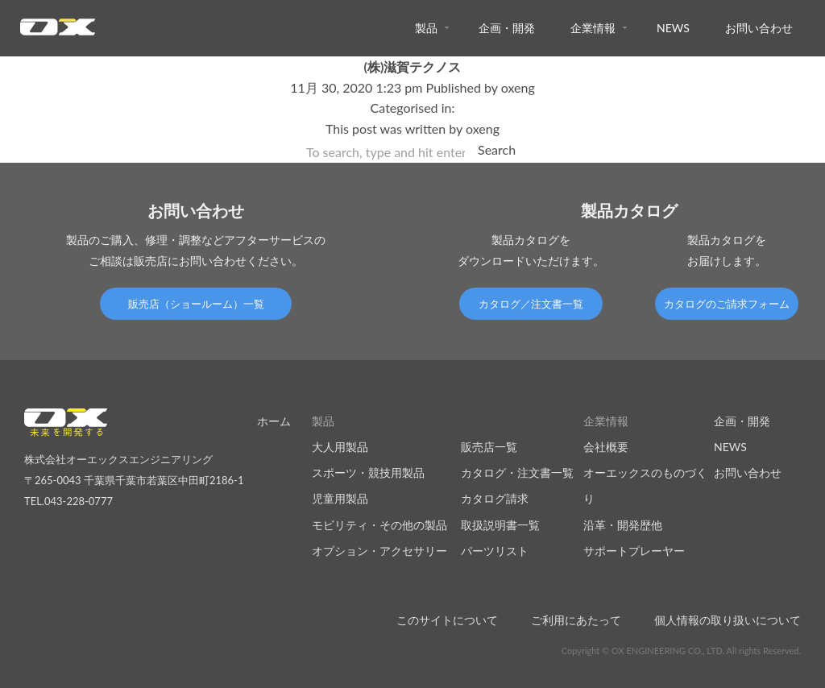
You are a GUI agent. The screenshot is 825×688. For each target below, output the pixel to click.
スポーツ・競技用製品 (368, 472)
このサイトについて (447, 620)
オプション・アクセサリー (379, 550)
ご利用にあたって (576, 620)
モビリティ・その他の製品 (379, 525)
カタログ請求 (495, 498)
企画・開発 (507, 28)
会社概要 (605, 447)
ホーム (274, 421)
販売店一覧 (489, 447)
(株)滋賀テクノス (413, 66)
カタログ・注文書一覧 (517, 472)
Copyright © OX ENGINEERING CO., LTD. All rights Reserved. (681, 650)
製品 (426, 28)
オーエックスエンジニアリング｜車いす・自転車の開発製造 (57, 32)
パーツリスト (495, 550)
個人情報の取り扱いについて (727, 620)
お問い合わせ (759, 28)
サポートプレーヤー (634, 550)
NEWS (673, 28)
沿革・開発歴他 (622, 525)
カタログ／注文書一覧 (531, 303)
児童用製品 (340, 498)
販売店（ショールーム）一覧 (196, 303)
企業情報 (593, 28)
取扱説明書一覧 (500, 525)
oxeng (518, 87)
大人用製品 (340, 447)
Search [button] (497, 149)
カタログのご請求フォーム (727, 303)
